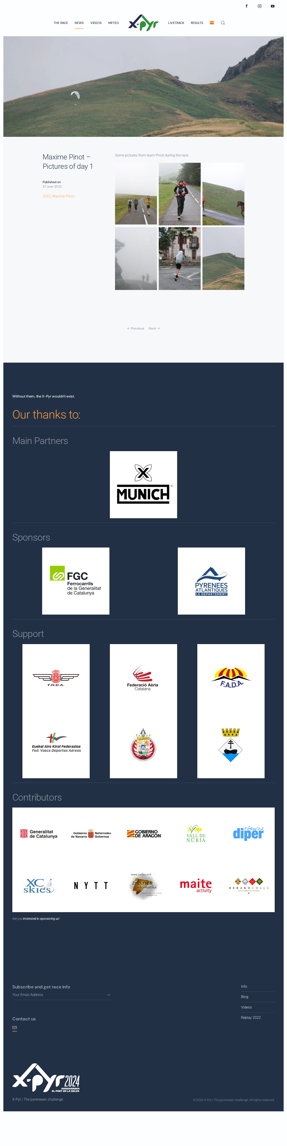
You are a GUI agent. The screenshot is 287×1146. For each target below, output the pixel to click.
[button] (223, 23)
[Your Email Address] (62, 995)
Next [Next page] (154, 328)
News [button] (79, 23)
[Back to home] (143, 23)
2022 (47, 196)
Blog (244, 997)
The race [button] (61, 23)
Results (197, 23)
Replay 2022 (251, 1017)
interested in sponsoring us (41, 918)
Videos (96, 23)
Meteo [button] (113, 23)
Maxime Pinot (63, 196)
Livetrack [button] (176, 23)
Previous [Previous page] (135, 328)
